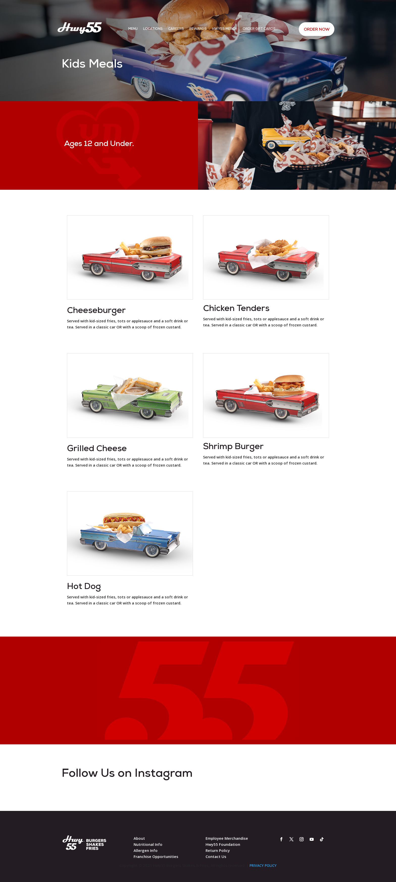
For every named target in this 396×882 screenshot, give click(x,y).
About (139, 838)
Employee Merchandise (227, 838)
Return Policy (218, 850)
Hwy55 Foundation (223, 844)
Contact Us (216, 856)
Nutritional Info (148, 844)
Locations (153, 29)
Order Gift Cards (259, 29)
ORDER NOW (316, 30)
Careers (176, 29)
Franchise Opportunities (156, 856)
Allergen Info (146, 850)
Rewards (198, 29)
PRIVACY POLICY (263, 865)
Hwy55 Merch (224, 29)
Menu (133, 29)
